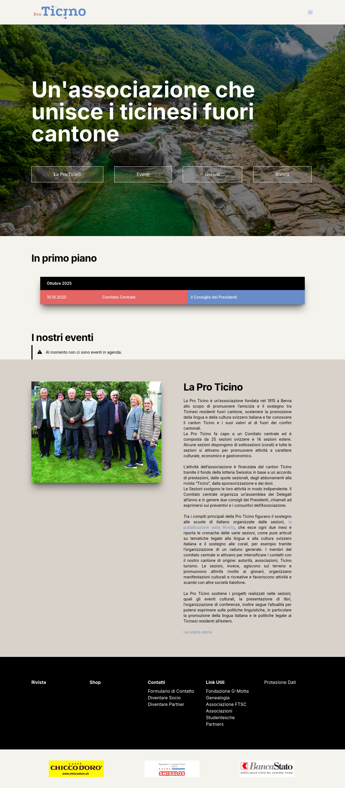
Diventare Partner (166, 704)
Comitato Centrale (119, 297)
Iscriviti (212, 174)
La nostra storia (198, 632)
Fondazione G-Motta (227, 691)
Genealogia (218, 697)
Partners (215, 724)
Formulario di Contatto (171, 691)
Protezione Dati (280, 682)
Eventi (143, 174)
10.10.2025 (56, 297)
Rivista (282, 174)
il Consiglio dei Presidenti (214, 297)
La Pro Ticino (67, 174)
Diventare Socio (164, 697)
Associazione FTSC (226, 704)
